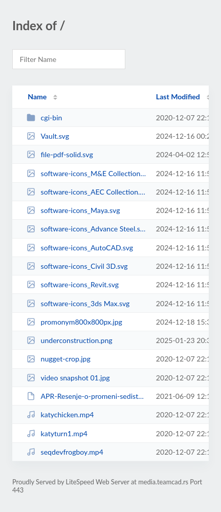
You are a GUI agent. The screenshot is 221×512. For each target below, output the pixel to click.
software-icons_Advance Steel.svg (86, 228)
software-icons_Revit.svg (73, 284)
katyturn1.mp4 (57, 433)
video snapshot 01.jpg (68, 377)
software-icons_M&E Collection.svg (86, 173)
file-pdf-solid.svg (60, 154)
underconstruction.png (69, 340)
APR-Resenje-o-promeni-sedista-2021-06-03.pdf (86, 396)
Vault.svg (48, 136)
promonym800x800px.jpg (74, 321)
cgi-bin (44, 117)
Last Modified (178, 96)
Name (37, 96)
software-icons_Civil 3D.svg (77, 266)
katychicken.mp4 (60, 414)
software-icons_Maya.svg (73, 210)
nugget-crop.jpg (59, 358)
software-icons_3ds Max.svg (78, 303)
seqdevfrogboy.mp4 (65, 451)
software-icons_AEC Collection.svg (86, 191)
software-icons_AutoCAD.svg (80, 247)
